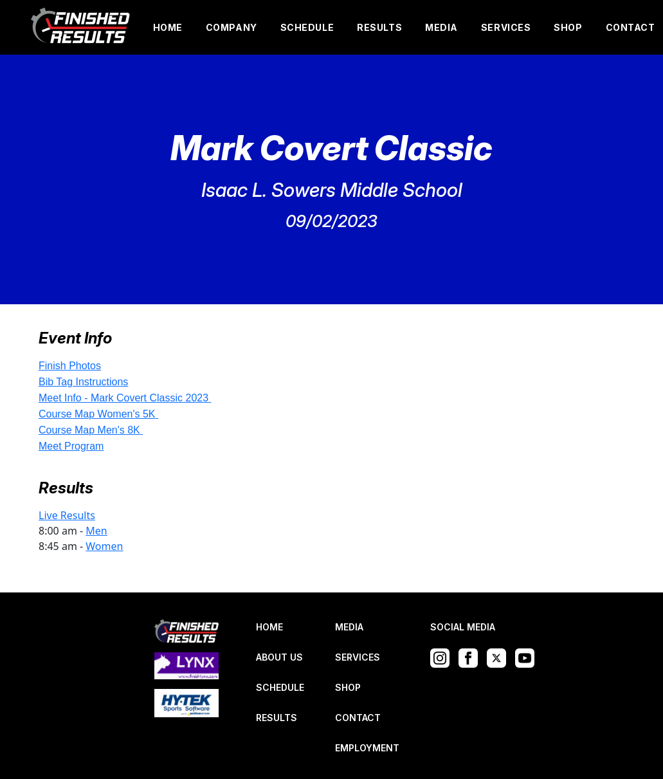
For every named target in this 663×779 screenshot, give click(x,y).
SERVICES (506, 27)
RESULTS (379, 27)
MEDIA (441, 27)
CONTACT (630, 27)
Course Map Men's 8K (89, 430)
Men (96, 531)
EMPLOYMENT (367, 747)
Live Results (67, 515)
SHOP (568, 27)
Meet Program (71, 446)
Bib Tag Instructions (83, 381)
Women (104, 546)
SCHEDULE (307, 27)
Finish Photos (70, 365)
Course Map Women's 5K (97, 413)
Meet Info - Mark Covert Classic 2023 (123, 397)
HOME (168, 27)
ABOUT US (279, 657)
